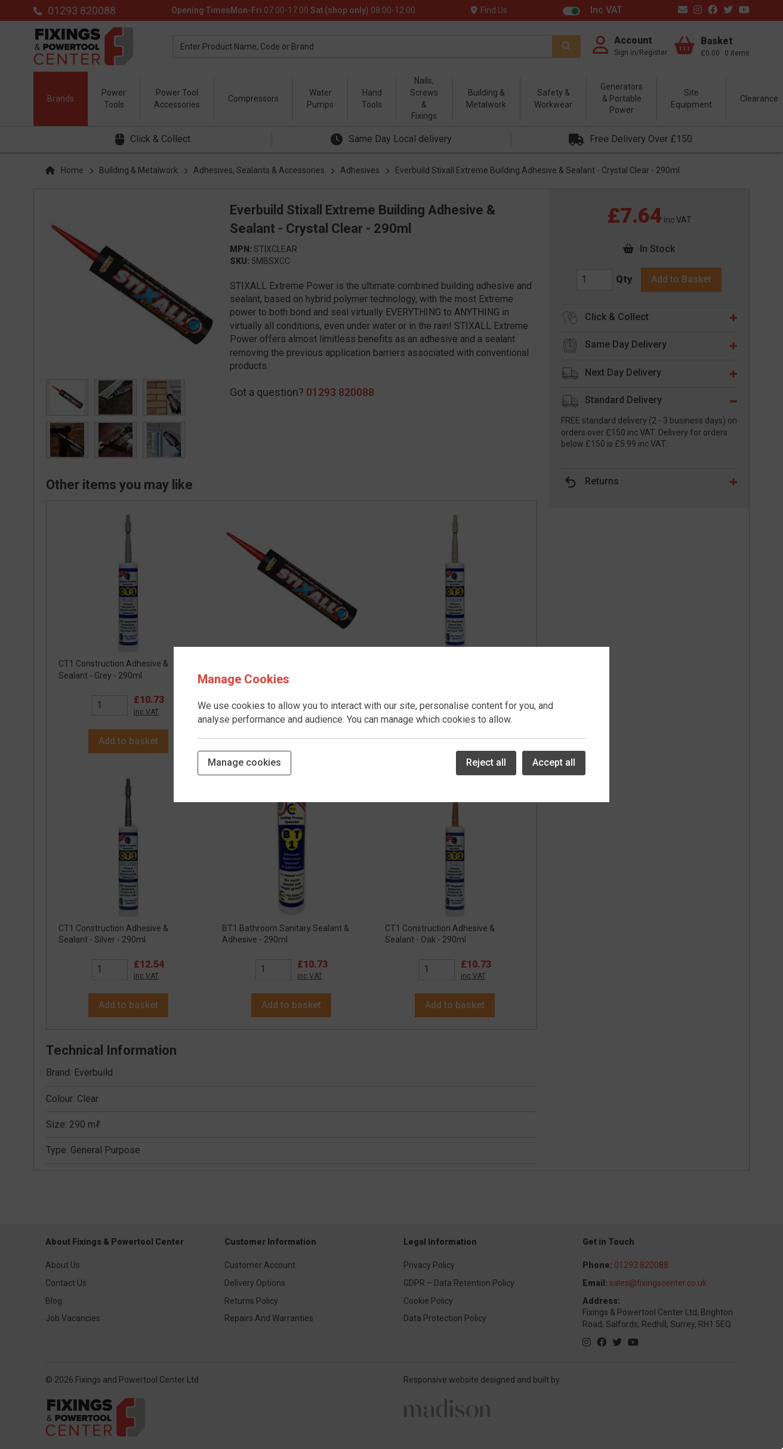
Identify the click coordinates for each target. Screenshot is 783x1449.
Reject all (486, 762)
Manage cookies (244, 762)
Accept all (553, 762)
